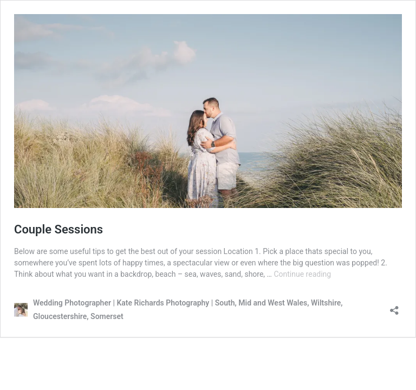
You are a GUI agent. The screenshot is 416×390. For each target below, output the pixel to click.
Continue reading (302, 274)
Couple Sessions (58, 229)
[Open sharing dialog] (394, 306)
